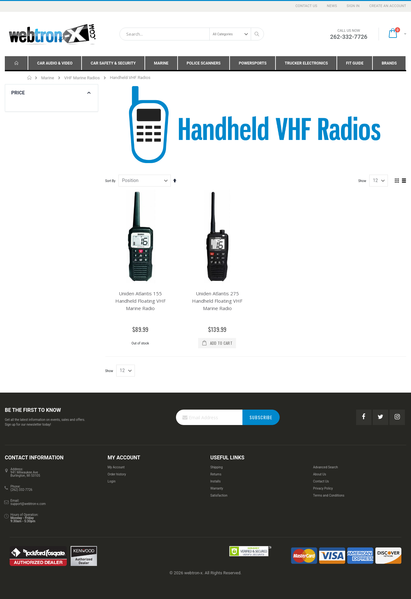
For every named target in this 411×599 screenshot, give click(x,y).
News (332, 6)
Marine (47, 78)
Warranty (216, 488)
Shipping (216, 467)
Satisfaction (218, 495)
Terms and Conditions (329, 495)
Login (112, 481)
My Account (116, 467)
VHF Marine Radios (82, 78)
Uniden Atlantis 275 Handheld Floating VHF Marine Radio (217, 300)
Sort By (110, 181)
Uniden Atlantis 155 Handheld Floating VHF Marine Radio (140, 300)
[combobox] (191, 34)
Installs (215, 481)
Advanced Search (325, 467)
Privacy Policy (323, 488)
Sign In (353, 6)
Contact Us (306, 6)
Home (29, 77)
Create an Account (387, 6)
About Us (319, 474)
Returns (215, 474)
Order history (117, 474)
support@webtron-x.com (28, 504)
